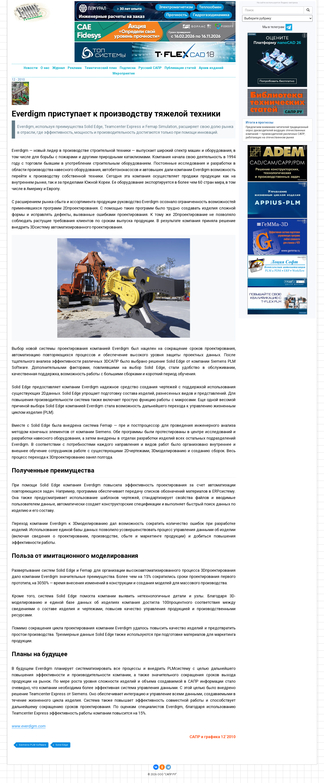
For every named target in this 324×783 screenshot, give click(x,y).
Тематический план (100, 68)
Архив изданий (211, 68)
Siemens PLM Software (32, 744)
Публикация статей (180, 68)
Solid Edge (62, 744)
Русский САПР (150, 68)
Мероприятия (124, 73)
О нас (45, 68)
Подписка (128, 68)
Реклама (75, 68)
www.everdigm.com (29, 726)
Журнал (58, 68)
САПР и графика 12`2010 (213, 736)
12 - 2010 (18, 79)
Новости (31, 68)
